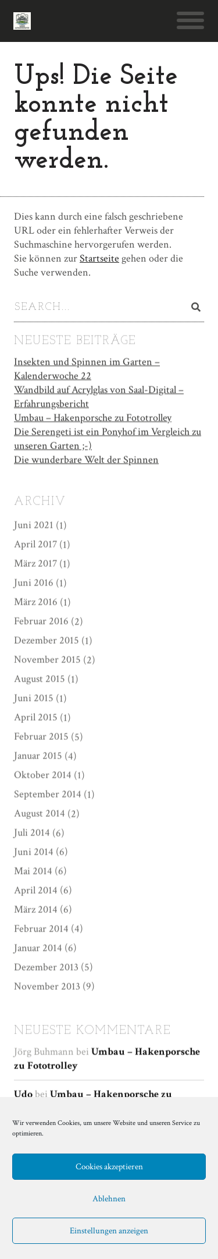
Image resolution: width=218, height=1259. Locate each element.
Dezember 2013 (46, 967)
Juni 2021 (33, 524)
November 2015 (47, 659)
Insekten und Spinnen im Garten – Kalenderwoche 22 (87, 368)
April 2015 (36, 717)
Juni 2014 (33, 851)
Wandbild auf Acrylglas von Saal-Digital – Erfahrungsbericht (99, 396)
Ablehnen (109, 1198)
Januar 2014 (38, 947)
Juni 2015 (33, 697)
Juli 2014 (32, 832)
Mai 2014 (33, 870)
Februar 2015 (41, 736)
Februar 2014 (41, 928)
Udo (23, 1094)
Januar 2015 (38, 755)
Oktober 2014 (43, 774)
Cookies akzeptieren (109, 1166)
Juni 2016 (33, 582)
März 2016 (36, 601)
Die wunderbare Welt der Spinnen (86, 459)
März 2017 (35, 563)
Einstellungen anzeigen (109, 1230)
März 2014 (36, 909)
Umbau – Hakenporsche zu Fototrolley (92, 417)
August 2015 (39, 678)
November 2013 (47, 986)
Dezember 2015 (46, 640)
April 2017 (35, 544)
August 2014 (39, 813)
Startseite (99, 258)
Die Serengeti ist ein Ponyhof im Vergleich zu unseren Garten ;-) (107, 438)
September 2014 (47, 793)
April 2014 (36, 890)
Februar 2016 (41, 620)
